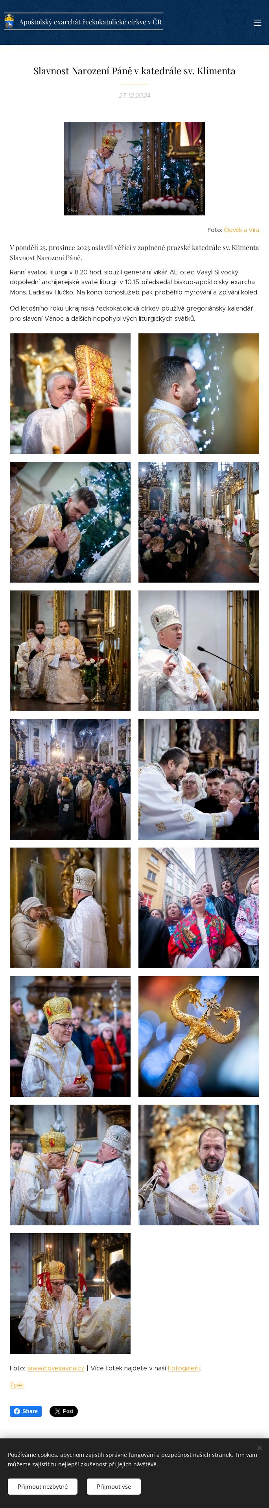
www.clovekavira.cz (56, 1368)
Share (26, 1411)
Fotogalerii (184, 1368)
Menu (257, 22)
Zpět (17, 1385)
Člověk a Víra (241, 230)
